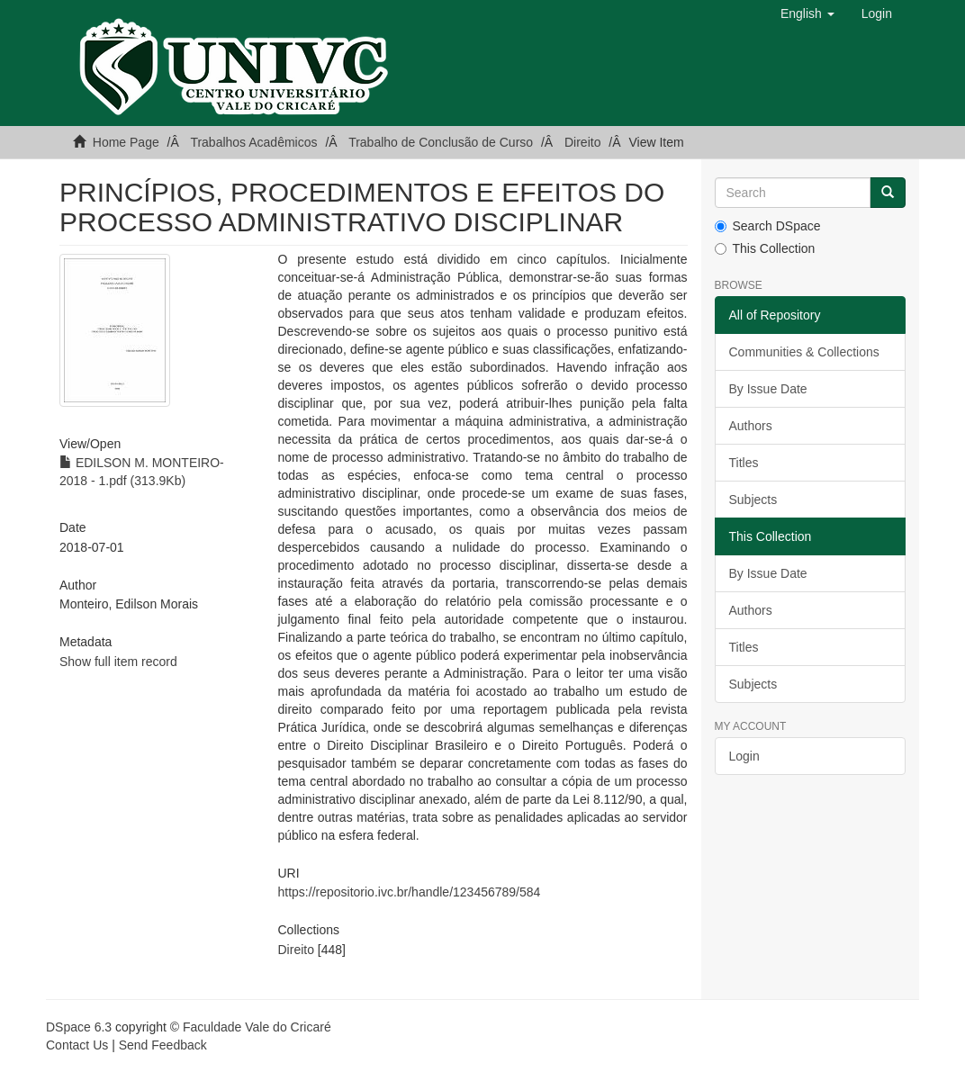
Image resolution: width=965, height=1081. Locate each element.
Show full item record (118, 661)
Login (744, 756)
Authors (750, 426)
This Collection (765, 248)
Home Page (126, 142)
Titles (744, 462)
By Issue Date (768, 389)
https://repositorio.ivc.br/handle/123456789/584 (409, 892)
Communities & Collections (804, 352)
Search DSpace (768, 226)
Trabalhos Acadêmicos (253, 142)
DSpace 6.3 (79, 1027)
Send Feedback (163, 1045)
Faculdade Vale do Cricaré (257, 1027)
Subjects (753, 499)
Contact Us (77, 1045)
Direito (582, 142)
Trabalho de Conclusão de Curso (440, 142)
